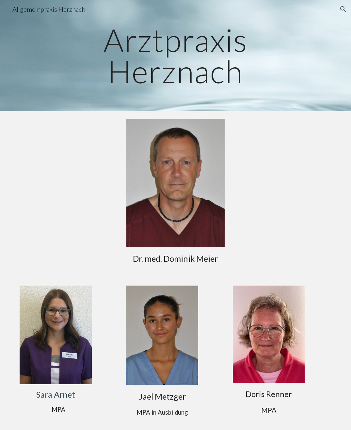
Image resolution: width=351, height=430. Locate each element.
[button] (343, 9)
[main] (175, 56)
